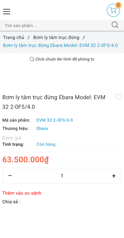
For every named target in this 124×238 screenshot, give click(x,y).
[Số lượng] (62, 175)
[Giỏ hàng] (113, 10)
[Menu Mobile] (7, 11)
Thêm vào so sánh (21, 193)
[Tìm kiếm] (115, 25)
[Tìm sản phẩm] (55, 25)
